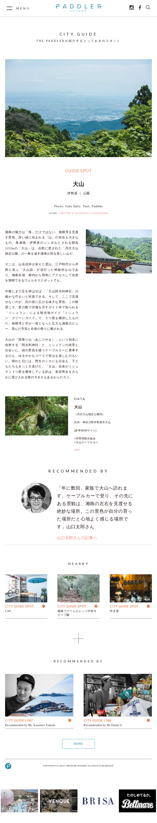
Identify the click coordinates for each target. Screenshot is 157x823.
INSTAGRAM (100, 213)
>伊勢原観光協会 (84, 438)
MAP (77, 449)
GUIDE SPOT (78, 170)
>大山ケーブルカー (86, 442)
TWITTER (65, 213)
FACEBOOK (81, 213)
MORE (78, 744)
